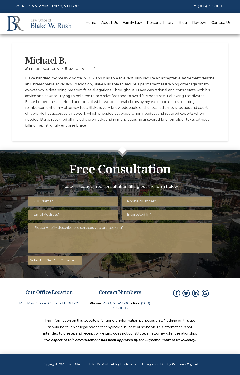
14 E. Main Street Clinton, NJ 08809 (50, 6)
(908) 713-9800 (211, 6)
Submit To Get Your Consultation (55, 260)
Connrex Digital (185, 364)
